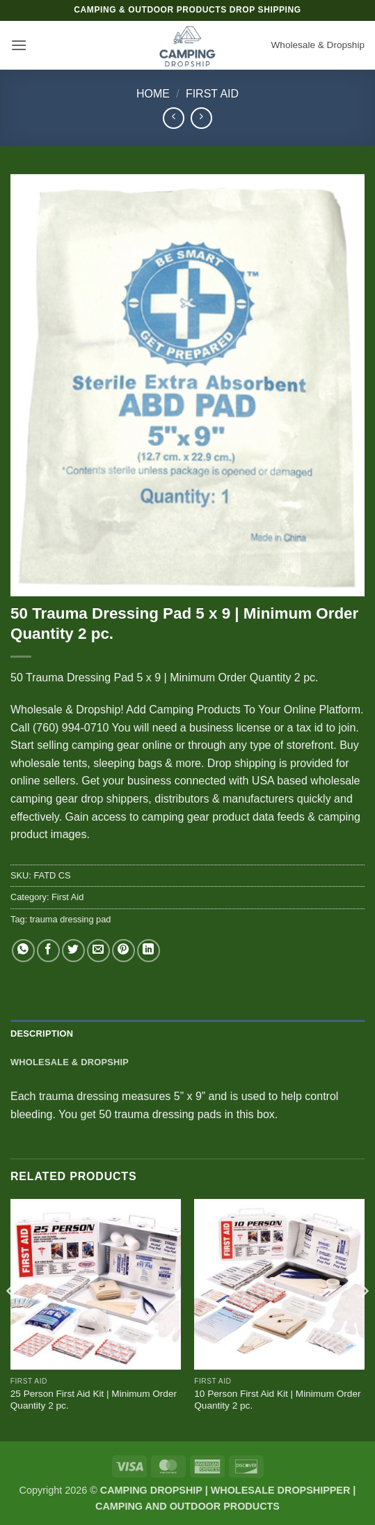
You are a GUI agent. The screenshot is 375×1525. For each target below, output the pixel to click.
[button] (18, 45)
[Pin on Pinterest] (123, 950)
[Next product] (173, 118)
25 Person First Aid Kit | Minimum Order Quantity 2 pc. (93, 1399)
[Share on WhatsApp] (23, 950)
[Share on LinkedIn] (148, 950)
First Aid (212, 94)
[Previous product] (201, 118)
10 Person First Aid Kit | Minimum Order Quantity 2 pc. (277, 1399)
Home (153, 94)
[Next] (364, 1319)
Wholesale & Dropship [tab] (69, 1062)
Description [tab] (41, 1033)
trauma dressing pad (70, 919)
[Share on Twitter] (73, 950)
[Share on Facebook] (48, 950)
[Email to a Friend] (98, 950)
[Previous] (11, 1319)
